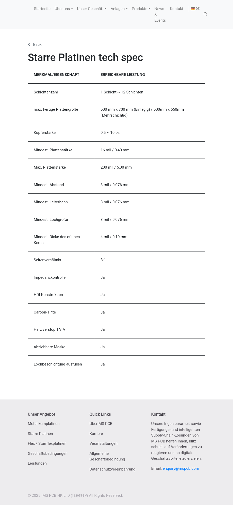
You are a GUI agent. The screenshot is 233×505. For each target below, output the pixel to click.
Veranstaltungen (103, 443)
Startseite (42, 8)
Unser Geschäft (90, 8)
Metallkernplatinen (44, 423)
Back (35, 44)
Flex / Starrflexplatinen (47, 443)
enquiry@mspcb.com (181, 468)
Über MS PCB (100, 423)
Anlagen (118, 8)
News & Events (160, 14)
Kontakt (176, 8)
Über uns (62, 8)
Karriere (96, 433)
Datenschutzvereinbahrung (112, 469)
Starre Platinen (40, 433)
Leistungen (37, 463)
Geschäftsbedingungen (47, 453)
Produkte (139, 8)
